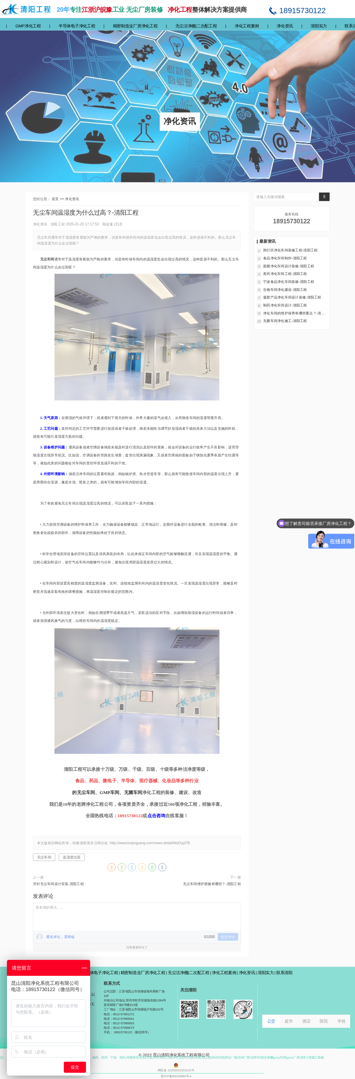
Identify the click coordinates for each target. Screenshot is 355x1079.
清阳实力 (319, 26)
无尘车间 (44, 857)
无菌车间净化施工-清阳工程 (285, 321)
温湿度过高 (71, 857)
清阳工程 (58, 224)
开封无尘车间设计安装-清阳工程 (58, 884)
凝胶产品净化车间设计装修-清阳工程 (292, 297)
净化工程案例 (247, 26)
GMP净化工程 (28, 26)
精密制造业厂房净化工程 (135, 26)
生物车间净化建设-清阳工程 (285, 289)
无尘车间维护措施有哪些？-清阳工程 (212, 884)
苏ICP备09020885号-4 (176, 1076)
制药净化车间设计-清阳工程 (285, 305)
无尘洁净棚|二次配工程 (196, 26)
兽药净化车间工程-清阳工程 (285, 274)
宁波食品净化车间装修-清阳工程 (288, 281)
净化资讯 (285, 26)
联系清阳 (284, 973)
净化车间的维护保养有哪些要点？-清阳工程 (293, 313)
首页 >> (58, 199)
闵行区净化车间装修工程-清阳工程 (290, 250)
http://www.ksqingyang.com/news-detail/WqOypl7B (150, 843)
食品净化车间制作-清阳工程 (285, 258)
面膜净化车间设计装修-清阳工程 (288, 266)
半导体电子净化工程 (77, 26)
